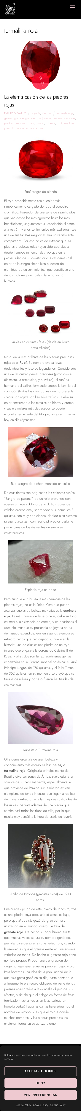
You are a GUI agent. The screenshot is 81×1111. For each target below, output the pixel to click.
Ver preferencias (40, 1095)
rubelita (50, 123)
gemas (8, 118)
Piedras (46, 113)
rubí (59, 123)
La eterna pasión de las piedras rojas (36, 101)
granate (19, 118)
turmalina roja (34, 128)
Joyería (36, 113)
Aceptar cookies (40, 1071)
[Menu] (72, 6)
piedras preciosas (63, 118)
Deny (40, 1083)
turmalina (18, 128)
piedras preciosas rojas (19, 123)
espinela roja (65, 113)
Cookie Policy (23, 1105)
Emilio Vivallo (15, 113)
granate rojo (33, 118)
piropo (40, 123)
